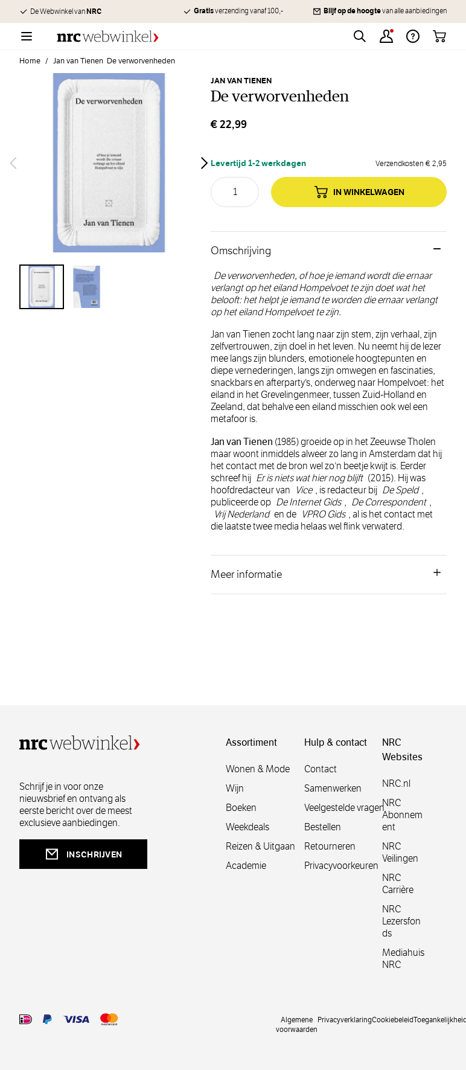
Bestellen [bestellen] (322, 827)
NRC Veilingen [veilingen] (400, 852)
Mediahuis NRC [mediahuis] (403, 958)
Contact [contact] (320, 769)
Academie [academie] (246, 865)
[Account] (386, 36)
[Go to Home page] (108, 36)
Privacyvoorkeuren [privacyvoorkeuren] (341, 865)
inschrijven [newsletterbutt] (83, 854)
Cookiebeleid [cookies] (392, 1019)
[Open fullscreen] (109, 162)
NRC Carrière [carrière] (397, 883)
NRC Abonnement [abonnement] (402, 814)
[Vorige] (13, 163)
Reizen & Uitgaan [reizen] (260, 846)
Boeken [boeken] (241, 807)
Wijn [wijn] (235, 788)
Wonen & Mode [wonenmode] (258, 769)
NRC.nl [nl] (396, 783)
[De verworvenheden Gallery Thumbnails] (109, 286)
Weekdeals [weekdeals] (247, 827)
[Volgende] (204, 163)
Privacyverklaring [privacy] (345, 1019)
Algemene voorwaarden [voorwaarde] (297, 1024)
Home (29, 61)
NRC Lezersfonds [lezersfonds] (401, 921)
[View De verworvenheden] (41, 286)
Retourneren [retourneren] (330, 846)
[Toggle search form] (360, 36)
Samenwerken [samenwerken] (333, 788)
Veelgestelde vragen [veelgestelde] (344, 807)
